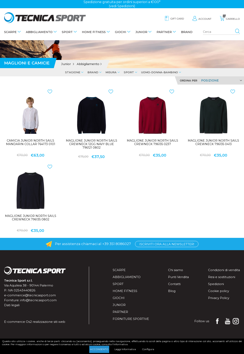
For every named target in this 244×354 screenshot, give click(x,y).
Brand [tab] (92, 72)
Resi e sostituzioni (221, 277)
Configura (148, 349)
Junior (141, 32)
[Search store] (221, 32)
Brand (186, 32)
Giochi (120, 32)
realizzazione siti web (49, 322)
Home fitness (94, 32)
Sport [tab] (129, 72)
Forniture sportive (131, 319)
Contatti (174, 284)
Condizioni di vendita (224, 270)
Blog (171, 291)
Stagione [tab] (72, 72)
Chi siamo (175, 270)
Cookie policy (218, 291)
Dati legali (11, 305)
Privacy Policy (218, 298)
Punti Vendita (178, 277)
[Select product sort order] (221, 80)
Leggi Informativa (125, 349)
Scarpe (10, 32)
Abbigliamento (39, 32)
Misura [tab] (111, 72)
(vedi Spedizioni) (122, 6)
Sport (67, 32)
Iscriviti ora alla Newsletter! (166, 244)
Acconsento (99, 349)
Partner (164, 32)
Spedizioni (216, 284)
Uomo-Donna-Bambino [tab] (159, 72)
